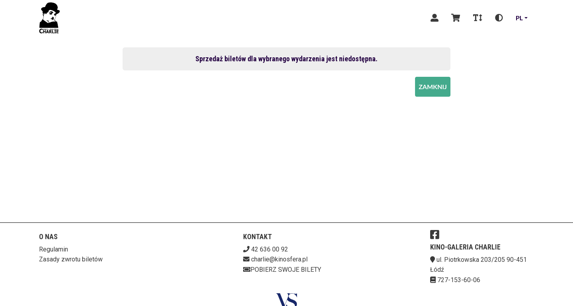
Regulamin (53, 249)
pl (519, 17)
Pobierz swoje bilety (282, 269)
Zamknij (433, 86)
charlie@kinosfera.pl (279, 259)
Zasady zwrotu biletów (71, 259)
